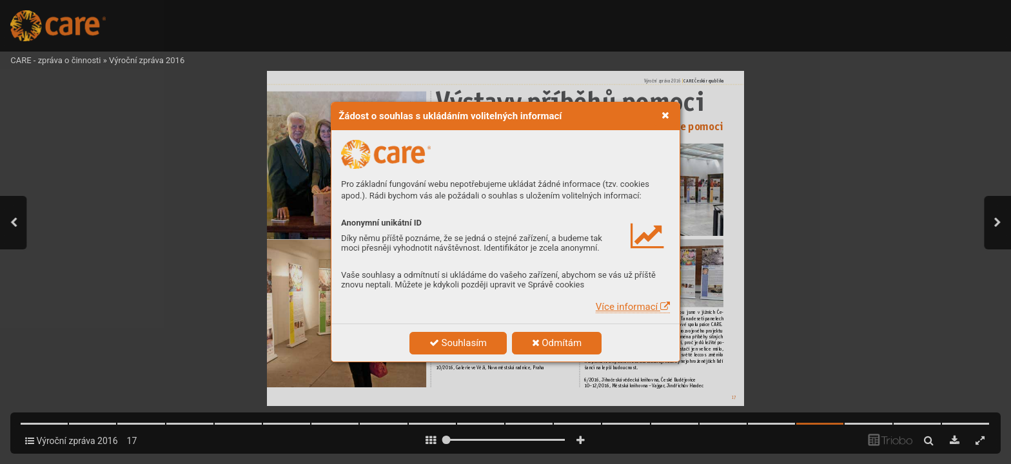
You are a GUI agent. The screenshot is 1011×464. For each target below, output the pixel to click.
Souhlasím (458, 343)
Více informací (633, 307)
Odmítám (557, 343)
